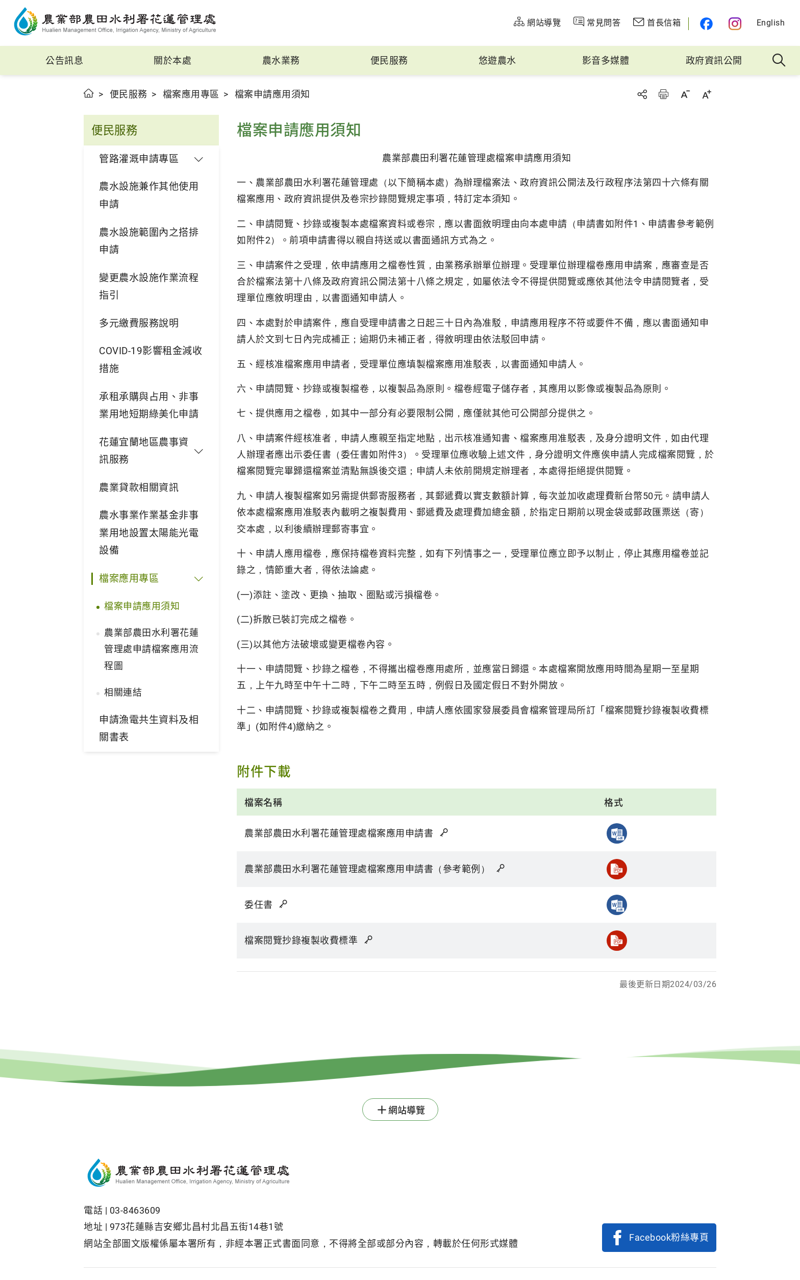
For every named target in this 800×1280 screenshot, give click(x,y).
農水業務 (281, 60)
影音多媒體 (606, 60)
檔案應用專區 (191, 94)
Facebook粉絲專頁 (669, 1237)
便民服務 (389, 60)
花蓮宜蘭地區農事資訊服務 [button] (144, 451)
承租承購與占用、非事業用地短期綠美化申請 (148, 406)
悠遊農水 (497, 60)
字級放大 (706, 94)
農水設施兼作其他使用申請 (148, 195)
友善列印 (663, 94)
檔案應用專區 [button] (129, 578)
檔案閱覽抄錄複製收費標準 (309, 940)
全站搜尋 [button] (779, 60)
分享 (642, 94)
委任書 (266, 904)
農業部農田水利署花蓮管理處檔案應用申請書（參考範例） (375, 869)
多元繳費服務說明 (139, 323)
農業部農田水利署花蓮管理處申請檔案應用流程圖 (151, 649)
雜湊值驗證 (445, 832)
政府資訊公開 (714, 60)
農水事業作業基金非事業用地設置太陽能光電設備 (148, 532)
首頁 (89, 93)
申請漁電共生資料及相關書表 (148, 729)
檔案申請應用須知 (142, 606)
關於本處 (172, 60)
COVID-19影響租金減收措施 (150, 360)
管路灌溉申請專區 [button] (139, 159)
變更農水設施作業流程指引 (148, 287)
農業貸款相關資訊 (139, 488)
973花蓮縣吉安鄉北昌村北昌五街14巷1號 (197, 1226)
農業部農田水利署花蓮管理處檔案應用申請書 (346, 833)
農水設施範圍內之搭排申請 (148, 241)
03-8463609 (135, 1210)
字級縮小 (685, 94)
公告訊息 (64, 60)
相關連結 (123, 692)
